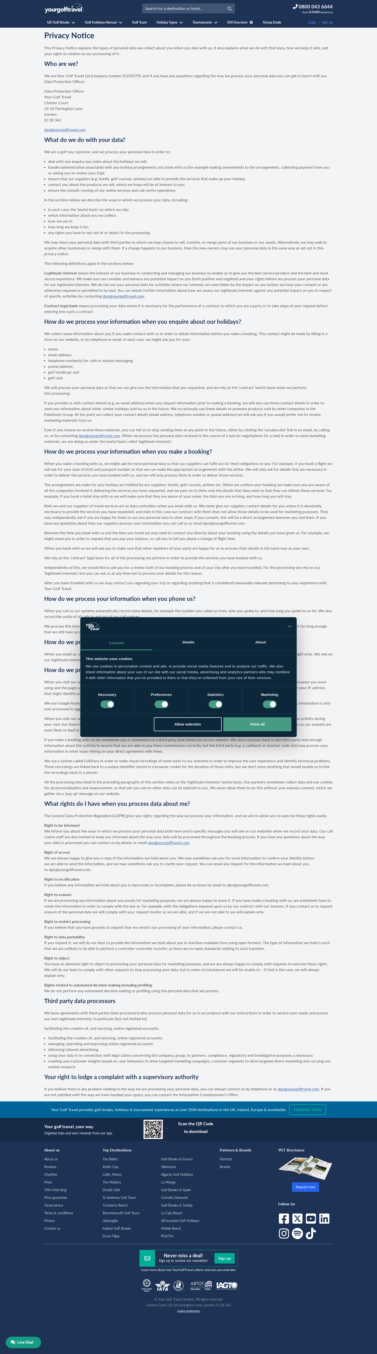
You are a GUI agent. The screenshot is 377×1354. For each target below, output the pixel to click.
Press (48, 1182)
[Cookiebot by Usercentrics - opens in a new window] (270, 626)
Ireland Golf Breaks (117, 1228)
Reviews (50, 1167)
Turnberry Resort (115, 1205)
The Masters (112, 1182)
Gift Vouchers (240, 22)
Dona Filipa (111, 1236)
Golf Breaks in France (177, 1159)
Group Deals (272, 22)
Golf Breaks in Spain (176, 1190)
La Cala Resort (171, 1213)
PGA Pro (167, 1236)
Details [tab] (188, 642)
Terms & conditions (58, 1213)
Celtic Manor (112, 1174)
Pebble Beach (171, 1228)
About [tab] (260, 642)
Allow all (257, 724)
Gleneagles (110, 1221)
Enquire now (307, 1109)
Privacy (49, 1221)
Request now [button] (305, 1187)
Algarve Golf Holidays (177, 1174)
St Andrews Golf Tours (119, 1197)
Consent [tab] (116, 643)
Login (312, 22)
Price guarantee (55, 1197)
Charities (50, 1174)
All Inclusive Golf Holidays (180, 1221)
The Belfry (110, 1159)
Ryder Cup (110, 1167)
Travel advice (53, 1205)
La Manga (168, 1182)
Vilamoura (168, 1167)
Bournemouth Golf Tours (121, 1213)
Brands (225, 1167)
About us (51, 1159)
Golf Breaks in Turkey (177, 1205)
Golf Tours (139, 22)
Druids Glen (111, 1190)
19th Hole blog (55, 1190)
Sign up (327, 22)
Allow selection (187, 724)
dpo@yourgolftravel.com (65, 129)
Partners (226, 1159)
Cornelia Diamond (174, 1197)
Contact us (52, 1228)
